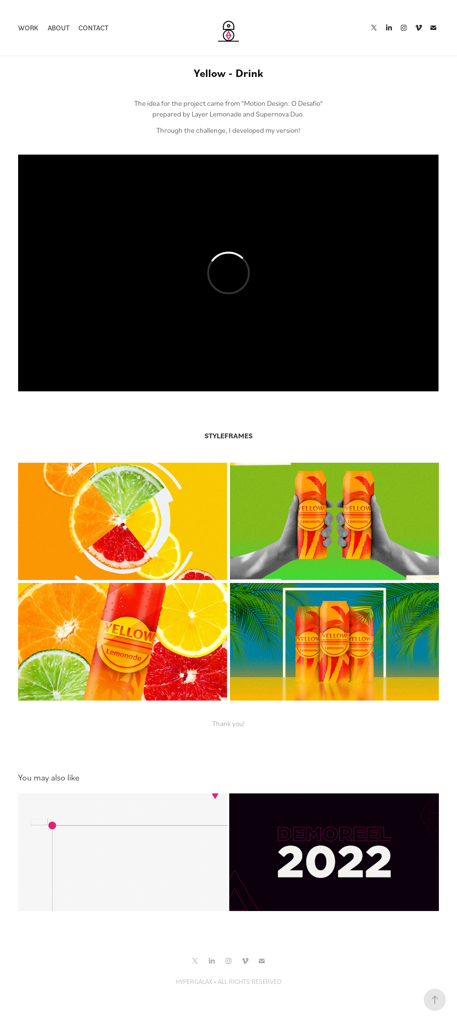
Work (28, 27)
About (59, 27)
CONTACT (93, 27)
